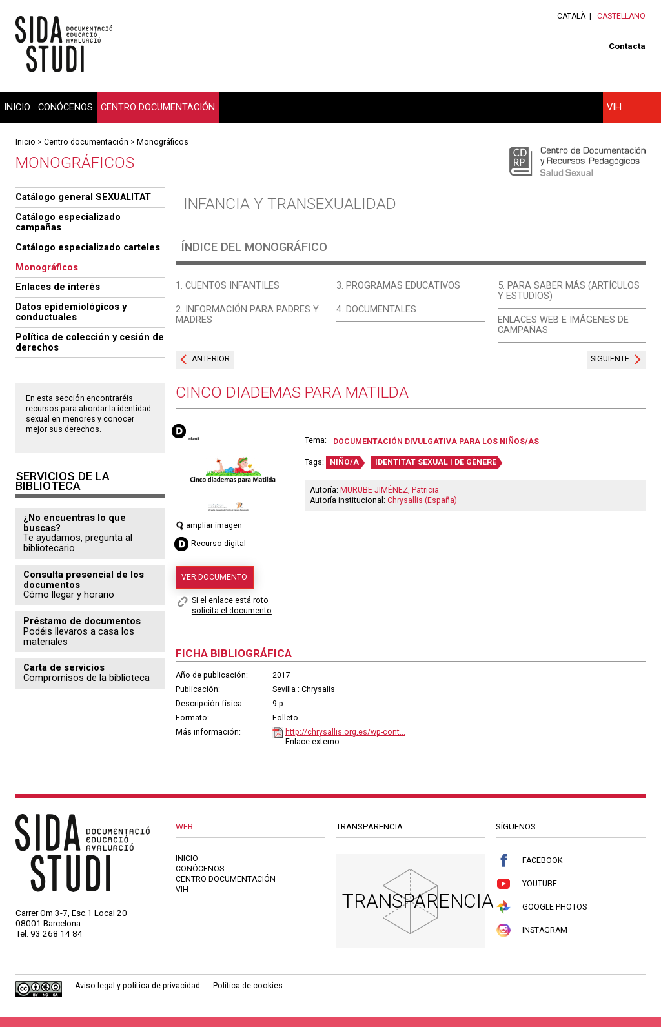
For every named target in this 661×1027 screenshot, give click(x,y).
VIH (614, 107)
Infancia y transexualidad (289, 203)
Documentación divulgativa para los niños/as (436, 441)
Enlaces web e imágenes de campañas (563, 325)
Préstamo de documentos (82, 621)
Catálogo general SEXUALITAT (83, 197)
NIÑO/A (344, 462)
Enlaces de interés (57, 286)
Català (571, 16)
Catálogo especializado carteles (87, 247)
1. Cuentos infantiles (228, 285)
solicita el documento (232, 610)
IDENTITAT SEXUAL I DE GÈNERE (435, 462)
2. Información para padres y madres (247, 314)
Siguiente (610, 358)
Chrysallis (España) (422, 500)
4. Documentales (376, 309)
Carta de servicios (64, 667)
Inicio (17, 107)
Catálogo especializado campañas (68, 222)
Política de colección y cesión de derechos (89, 342)
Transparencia (418, 901)
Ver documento (214, 577)
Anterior (211, 358)
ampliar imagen (209, 525)
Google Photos (541, 907)
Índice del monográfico (254, 247)
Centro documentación (158, 107)
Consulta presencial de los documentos (83, 580)
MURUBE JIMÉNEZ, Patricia (389, 489)
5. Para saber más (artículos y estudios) (569, 290)
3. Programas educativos (398, 285)
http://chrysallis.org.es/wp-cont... (345, 732)
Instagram (531, 930)
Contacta (627, 46)
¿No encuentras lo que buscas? (74, 523)
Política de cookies (248, 985)
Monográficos (162, 142)
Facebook (529, 861)
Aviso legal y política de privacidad (137, 985)
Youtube (526, 884)
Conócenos (65, 107)
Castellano (621, 16)
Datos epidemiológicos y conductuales (71, 312)
